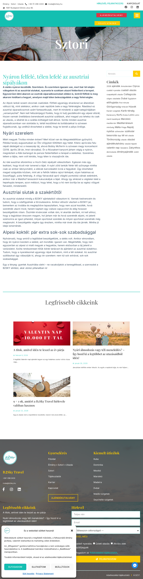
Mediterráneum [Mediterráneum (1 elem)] (125, 123)
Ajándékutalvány (63, 497)
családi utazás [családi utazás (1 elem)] (128, 90)
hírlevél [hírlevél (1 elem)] (125, 107)
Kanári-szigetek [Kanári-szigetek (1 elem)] (113, 111)
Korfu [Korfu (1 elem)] (119, 114)
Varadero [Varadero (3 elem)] (124, 148)
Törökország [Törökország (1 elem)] (113, 139)
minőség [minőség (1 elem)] (110, 127)
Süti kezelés (28, 573)
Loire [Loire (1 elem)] (131, 114)
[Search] (120, 74)
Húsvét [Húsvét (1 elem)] (132, 106)
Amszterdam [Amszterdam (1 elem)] (126, 86)
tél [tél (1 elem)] (123, 135)
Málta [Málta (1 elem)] (118, 127)
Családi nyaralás (83, 543)
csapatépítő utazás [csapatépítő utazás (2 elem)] (115, 94)
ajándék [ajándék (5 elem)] (116, 86)
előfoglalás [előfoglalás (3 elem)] (112, 102)
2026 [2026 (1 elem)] (109, 86)
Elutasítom (39, 567)
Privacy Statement (45, 573)
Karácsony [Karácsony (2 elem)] (111, 115)
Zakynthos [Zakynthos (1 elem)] (134, 147)
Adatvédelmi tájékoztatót (103, 552)
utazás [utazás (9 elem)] (124, 139)
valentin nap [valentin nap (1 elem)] (113, 147)
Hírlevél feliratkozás (110, 3)
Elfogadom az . (96, 552)
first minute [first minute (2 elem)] (124, 103)
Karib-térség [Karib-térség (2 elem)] (127, 110)
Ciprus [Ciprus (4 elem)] (136, 86)
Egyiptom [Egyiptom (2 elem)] (132, 98)
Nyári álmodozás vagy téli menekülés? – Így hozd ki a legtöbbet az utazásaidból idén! (85, 362)
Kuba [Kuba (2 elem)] (125, 115)
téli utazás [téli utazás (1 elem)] (129, 135)
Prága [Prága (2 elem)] (123, 127)
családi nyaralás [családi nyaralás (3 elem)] (113, 90)
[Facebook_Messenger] (135, 565)
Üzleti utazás (102, 543)
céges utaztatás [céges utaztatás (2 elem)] (113, 98)
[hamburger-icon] (137, 15)
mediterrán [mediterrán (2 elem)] (111, 123)
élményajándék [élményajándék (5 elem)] (125, 151)
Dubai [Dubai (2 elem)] (124, 98)
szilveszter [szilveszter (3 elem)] (119, 131)
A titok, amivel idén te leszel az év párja (55, 360)
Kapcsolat (133, 3)
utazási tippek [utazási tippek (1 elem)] (131, 144)
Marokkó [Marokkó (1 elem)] (125, 118)
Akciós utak (119, 543)
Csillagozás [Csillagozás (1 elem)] (130, 94)
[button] (72, 530)
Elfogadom (15, 567)
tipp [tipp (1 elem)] (119, 135)
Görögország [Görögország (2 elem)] (114, 106)
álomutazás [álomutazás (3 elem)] (111, 152)
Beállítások (62, 567)
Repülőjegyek (81, 547)
